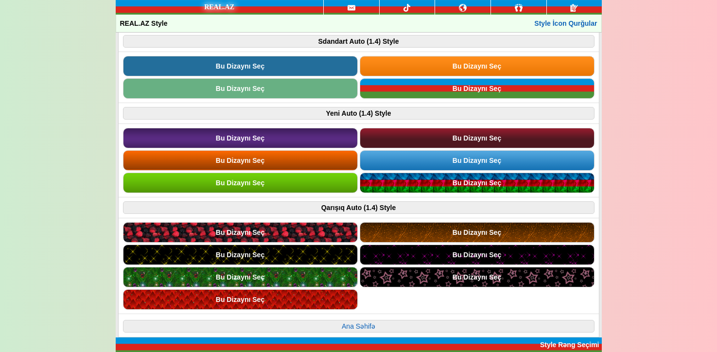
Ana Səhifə (358, 326)
